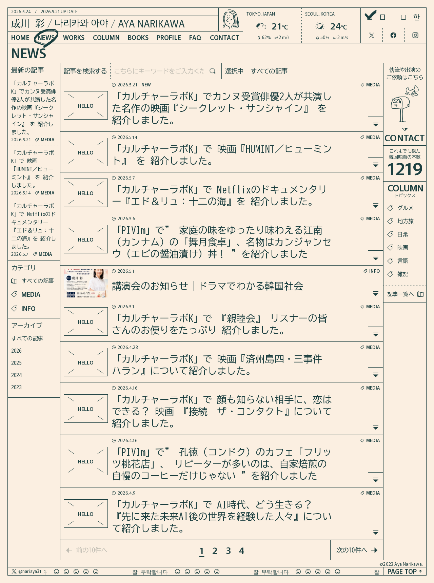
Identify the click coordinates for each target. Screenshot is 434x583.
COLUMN (106, 37)
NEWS (46, 37)
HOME (20, 37)
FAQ (195, 37)
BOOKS (138, 37)
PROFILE (169, 37)
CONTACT (224, 37)
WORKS (74, 37)
